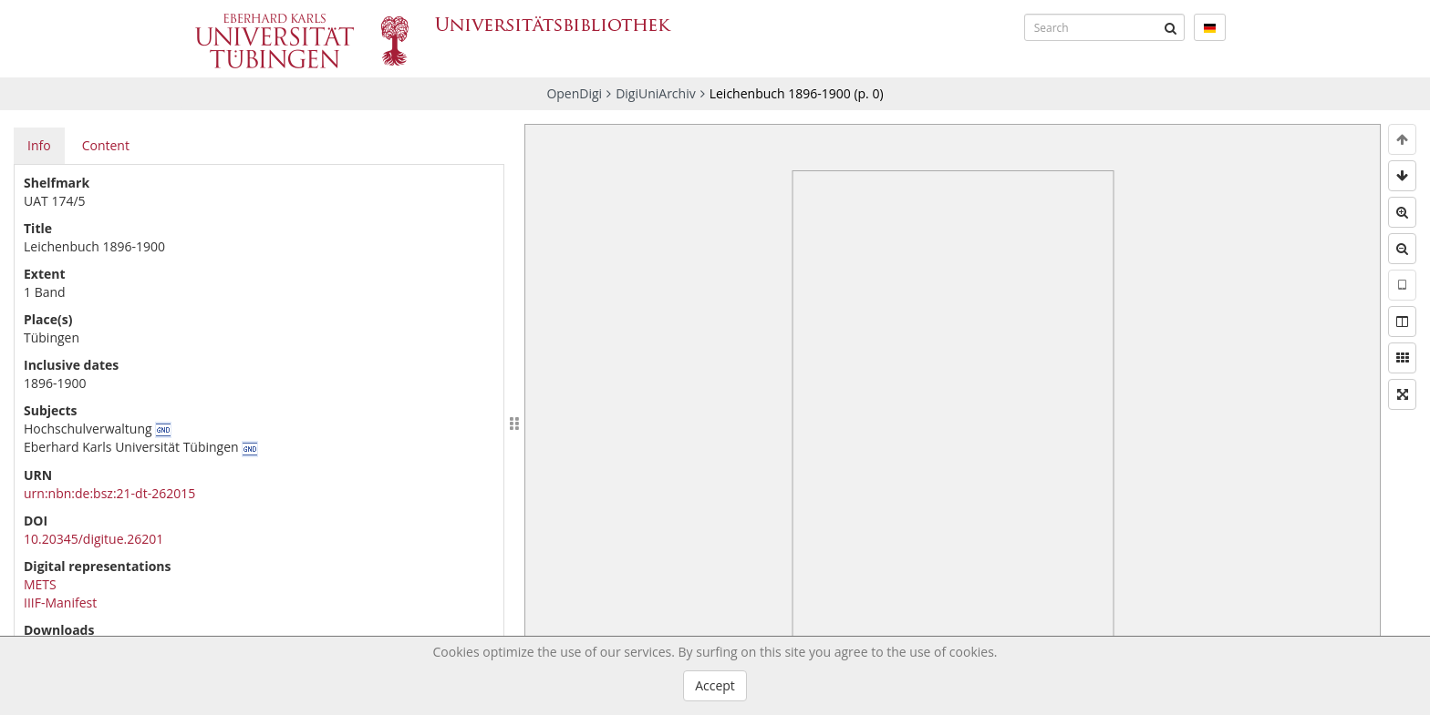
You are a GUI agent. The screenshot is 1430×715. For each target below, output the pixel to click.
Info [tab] (39, 145)
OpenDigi (574, 93)
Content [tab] (106, 145)
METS (40, 584)
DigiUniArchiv (656, 93)
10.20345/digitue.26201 (93, 538)
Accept (715, 685)
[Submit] (1171, 27)
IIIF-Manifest (60, 602)
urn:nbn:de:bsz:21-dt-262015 (109, 493)
